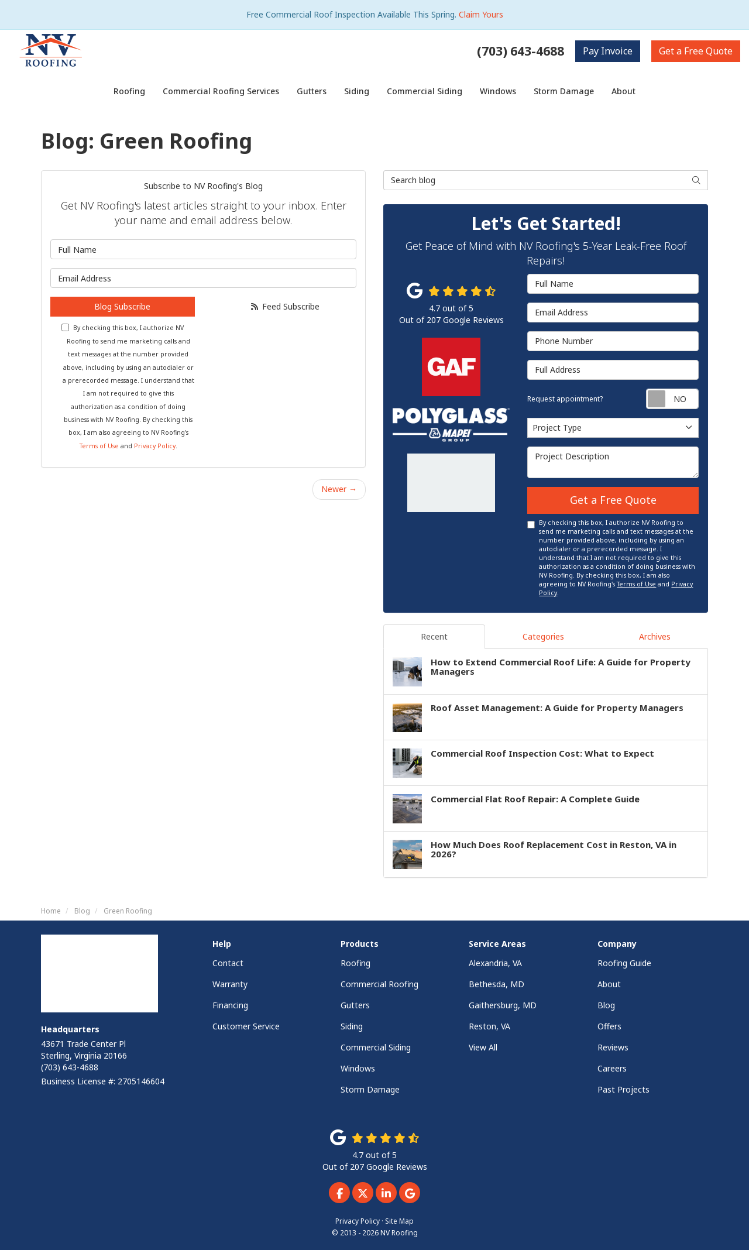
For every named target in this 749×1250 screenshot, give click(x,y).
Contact (227, 963)
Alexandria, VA (495, 963)
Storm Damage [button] (564, 91)
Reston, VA (489, 1026)
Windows (358, 1068)
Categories (543, 636)
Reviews (612, 1047)
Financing (230, 1005)
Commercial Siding (376, 1047)
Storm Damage (370, 1089)
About (609, 984)
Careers (612, 1068)
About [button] (623, 91)
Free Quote (696, 50)
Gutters (355, 1005)
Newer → (339, 488)
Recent (434, 636)
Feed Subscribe (284, 306)
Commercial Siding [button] (424, 91)
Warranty (230, 984)
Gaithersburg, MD (503, 1005)
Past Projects (623, 1089)
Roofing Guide (624, 963)
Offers (609, 1026)
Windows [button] (498, 91)
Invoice (608, 50)
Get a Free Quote (613, 500)
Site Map (399, 1220)
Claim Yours (481, 14)
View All (483, 1047)
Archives (655, 636)
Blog (606, 1005)
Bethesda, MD (496, 984)
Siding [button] (356, 91)
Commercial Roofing (379, 984)
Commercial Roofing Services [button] (221, 91)
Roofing (355, 963)
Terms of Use (99, 446)
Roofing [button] (129, 91)
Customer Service (246, 1026)
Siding (352, 1026)
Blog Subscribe (122, 306)
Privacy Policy (155, 446)
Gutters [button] (312, 91)
